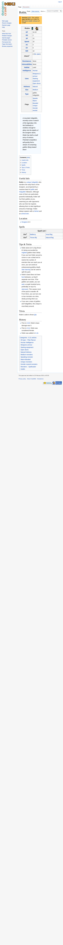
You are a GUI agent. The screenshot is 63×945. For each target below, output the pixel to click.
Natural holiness (26, 352)
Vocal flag (49, 234)
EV (27, 48)
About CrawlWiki (31, 378)
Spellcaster (32, 367)
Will (27, 51)
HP (27, 32)
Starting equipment (27, 347)
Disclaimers (40, 378)
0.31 (29, 17)
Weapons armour (26, 345)
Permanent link (6, 42)
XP (27, 38)
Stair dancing (26, 269)
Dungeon (25, 222)
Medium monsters (27, 354)
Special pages (6, 38)
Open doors (37, 83)
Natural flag (50, 237)
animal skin (25, 214)
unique (29, 182)
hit (35, 54)
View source (35, 11)
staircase (25, 289)
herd (23, 277)
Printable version (7, 40)
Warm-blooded (25, 359)
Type (27, 94)
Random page (6, 25)
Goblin (23, 369)
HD (27, 35)
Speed (27, 41)
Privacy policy (22, 378)
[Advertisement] (52, 42)
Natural (35, 86)
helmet (36, 211)
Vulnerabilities (27, 64)
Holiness (27, 86)
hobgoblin (35, 182)
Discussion (26, 7)
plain (38, 54)
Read (28, 11)
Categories (23, 337)
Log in (60, 2)
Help (3, 27)
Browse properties (7, 46)
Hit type (23, 340)
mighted (24, 252)
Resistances (26, 61)
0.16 (36, 333)
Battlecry (33, 234)
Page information (7, 44)
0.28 (28, 323)
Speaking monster (27, 357)
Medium (35, 90)
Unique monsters (26, 362)
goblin (33, 189)
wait (23, 284)
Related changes (7, 35)
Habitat (26, 67)
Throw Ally (33, 237)
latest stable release (31, 21)
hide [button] (28, 157)
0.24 (28, 328)
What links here (6, 33)
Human (35, 70)
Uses (27, 78)
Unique (35, 105)
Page (19, 7)
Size (26, 90)
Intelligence (27, 70)
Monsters (24, 367)
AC (27, 45)
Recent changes (6, 23)
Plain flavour (31, 340)
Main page (5, 21)
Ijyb (35, 315)
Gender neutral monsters (29, 364)
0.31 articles (32, 337)
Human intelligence (27, 342)
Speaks (35, 98)
